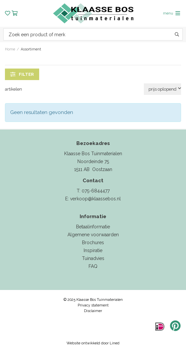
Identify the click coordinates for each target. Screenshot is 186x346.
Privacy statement (93, 305)
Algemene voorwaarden (93, 234)
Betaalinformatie (93, 226)
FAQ (93, 266)
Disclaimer (93, 311)
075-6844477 (96, 190)
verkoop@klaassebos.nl (95, 198)
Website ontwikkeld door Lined (93, 343)
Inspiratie (93, 250)
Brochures (93, 242)
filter (22, 74)
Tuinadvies (93, 258)
